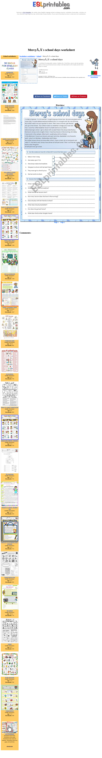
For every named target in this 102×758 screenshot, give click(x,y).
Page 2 (63, 222)
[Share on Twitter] (60, 96)
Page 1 (56, 222)
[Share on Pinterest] (78, 96)
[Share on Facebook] (42, 96)
